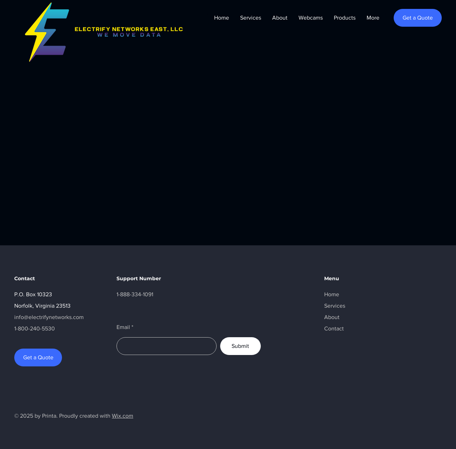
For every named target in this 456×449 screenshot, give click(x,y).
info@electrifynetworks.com (49, 317)
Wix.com (122, 416)
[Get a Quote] (418, 18)
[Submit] (240, 346)
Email (123, 327)
